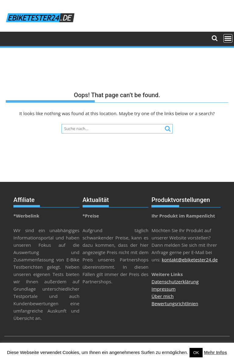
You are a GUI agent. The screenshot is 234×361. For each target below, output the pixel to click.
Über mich (162, 296)
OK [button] (196, 352)
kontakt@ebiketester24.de (190, 260)
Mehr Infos (215, 352)
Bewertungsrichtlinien (174, 303)
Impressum (163, 289)
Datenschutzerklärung (175, 281)
